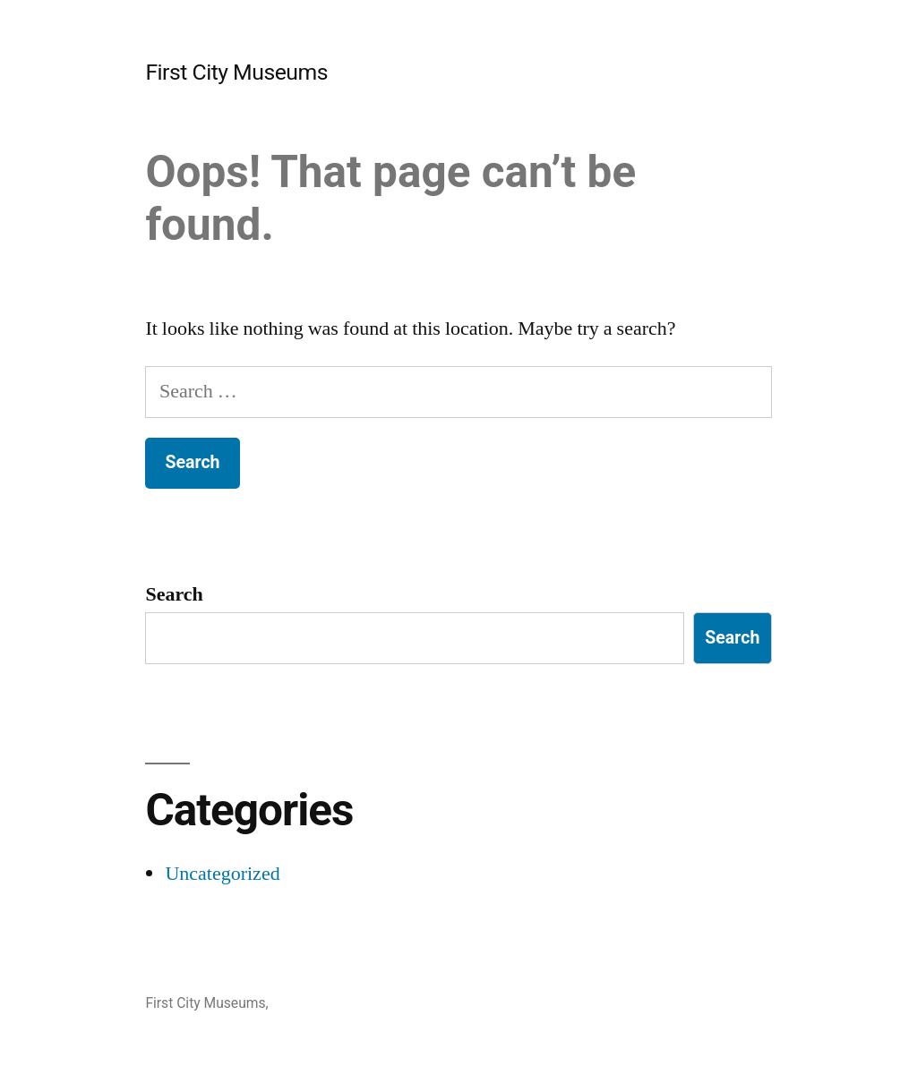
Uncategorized (222, 873)
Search (173, 594)
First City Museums (236, 72)
